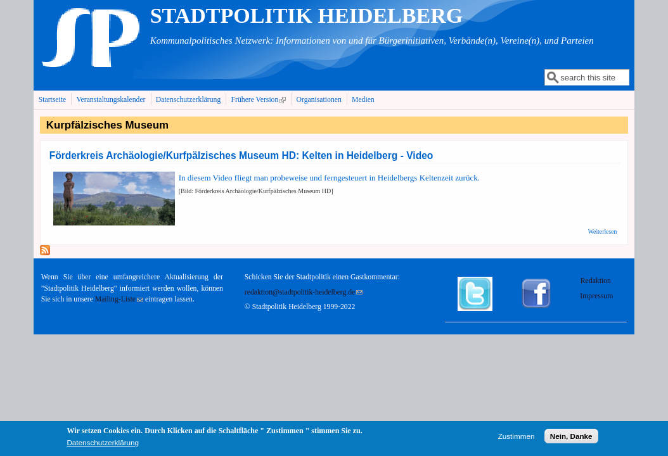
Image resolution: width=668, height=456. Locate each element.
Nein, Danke (571, 438)
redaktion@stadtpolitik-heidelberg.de (304, 292)
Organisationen (319, 100)
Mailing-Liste (119, 299)
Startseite (53, 100)
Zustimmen (516, 438)
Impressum (596, 296)
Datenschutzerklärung (188, 100)
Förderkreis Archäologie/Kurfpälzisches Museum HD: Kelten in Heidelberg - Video (241, 155)
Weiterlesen (602, 231)
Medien (363, 100)
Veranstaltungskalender (110, 100)
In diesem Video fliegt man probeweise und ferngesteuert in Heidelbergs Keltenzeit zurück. (329, 177)
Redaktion (597, 281)
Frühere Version (260, 99)
